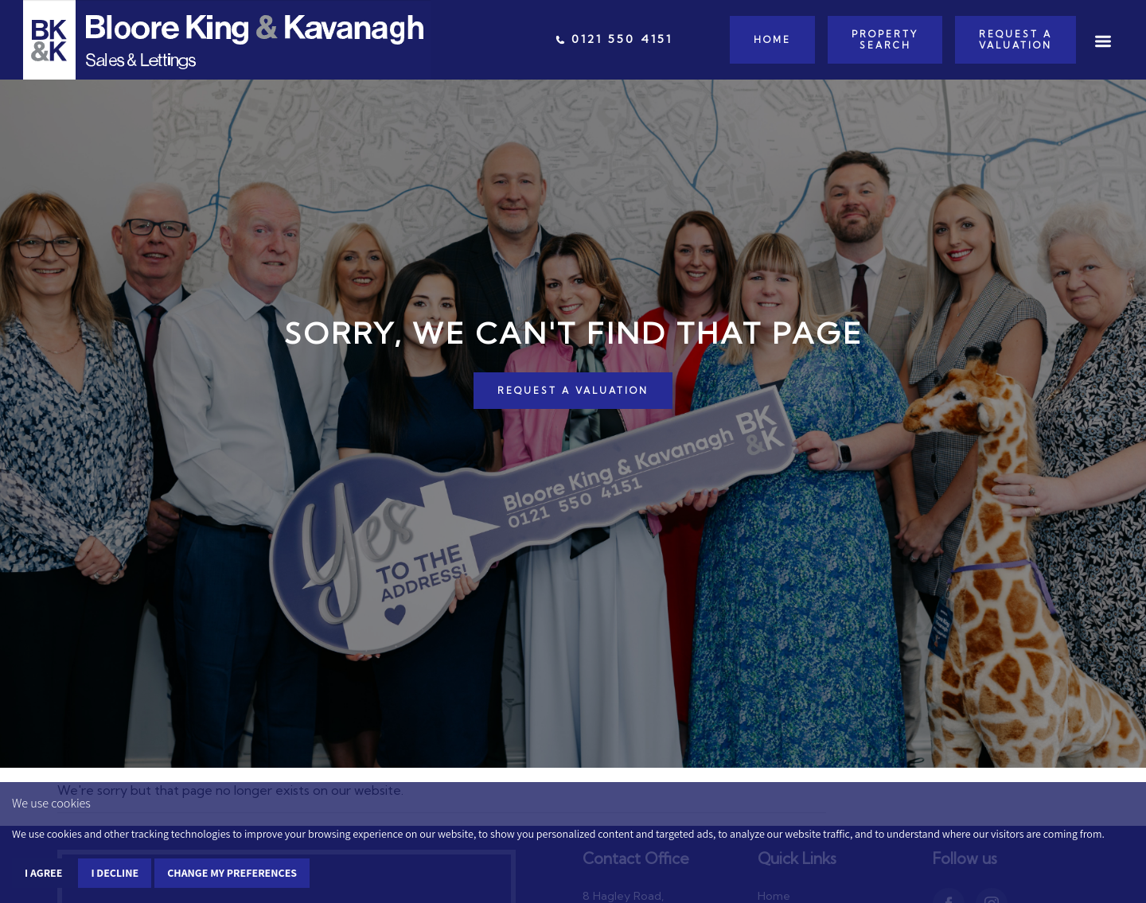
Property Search (885, 40)
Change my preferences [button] (232, 873)
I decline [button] (114, 873)
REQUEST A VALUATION (573, 390)
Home (772, 39)
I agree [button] (43, 873)
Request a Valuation (1015, 40)
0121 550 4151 (613, 39)
